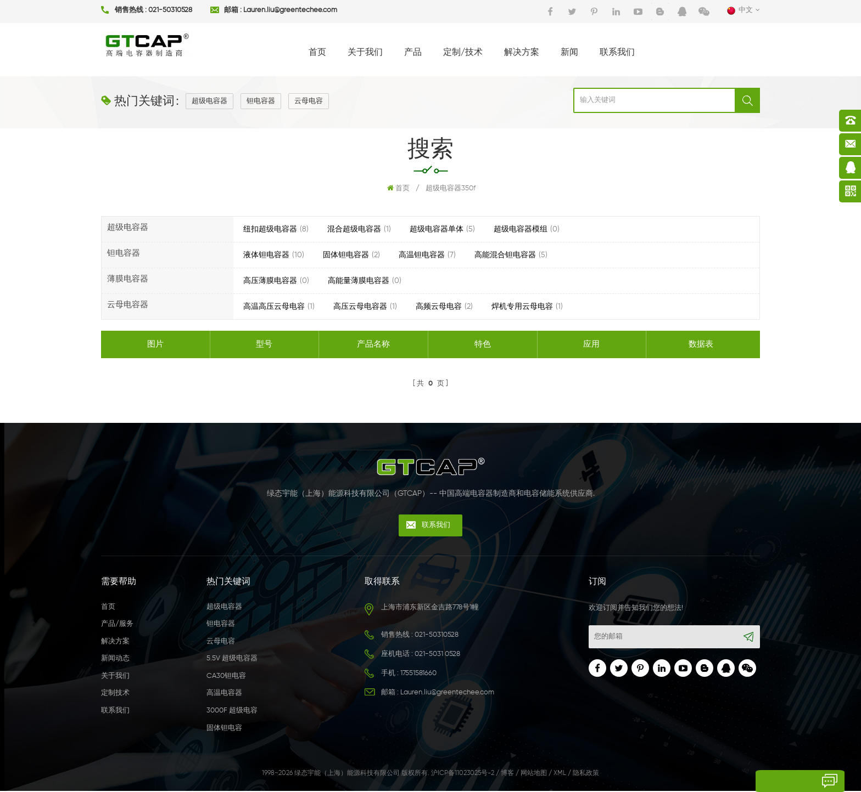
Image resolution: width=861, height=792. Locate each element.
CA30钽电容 (226, 677)
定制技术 (115, 694)
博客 (507, 774)
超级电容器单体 (436, 229)
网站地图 (534, 774)
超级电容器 (209, 101)
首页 (317, 52)
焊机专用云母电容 (522, 306)
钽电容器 (261, 101)
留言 (761, 781)
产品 (413, 52)
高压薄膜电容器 (270, 281)
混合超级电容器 (354, 229)
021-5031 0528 (437, 655)
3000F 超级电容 (232, 711)
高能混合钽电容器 (505, 255)
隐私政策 (586, 774)
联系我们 (617, 52)
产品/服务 (117, 625)
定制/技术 (463, 52)
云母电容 (308, 101)
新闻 (569, 52)
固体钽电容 (224, 729)
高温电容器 (224, 694)
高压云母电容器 (360, 306)
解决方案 (521, 52)
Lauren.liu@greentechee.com (290, 10)
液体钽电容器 (266, 255)
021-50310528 (170, 10)
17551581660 (418, 674)
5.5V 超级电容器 (232, 660)
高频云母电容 (439, 306)
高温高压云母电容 (274, 306)
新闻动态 (115, 660)
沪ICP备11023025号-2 (462, 774)
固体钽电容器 (346, 255)
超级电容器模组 (520, 229)
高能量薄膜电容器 (358, 281)
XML (560, 774)
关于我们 (365, 52)
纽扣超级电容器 (270, 229)
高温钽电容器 (422, 255)
